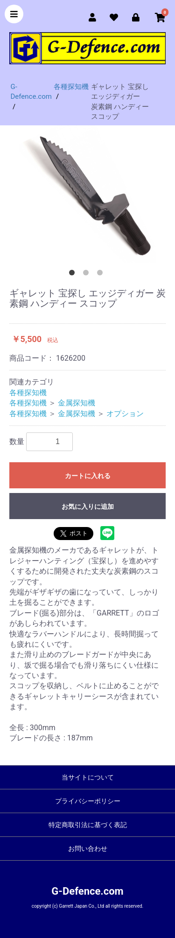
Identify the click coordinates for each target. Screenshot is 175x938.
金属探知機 (76, 402)
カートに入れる (88, 475)
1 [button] (73, 274)
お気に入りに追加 (88, 506)
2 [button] (87, 274)
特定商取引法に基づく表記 (88, 824)
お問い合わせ (87, 848)
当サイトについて (88, 777)
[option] (87, 194)
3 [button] (101, 274)
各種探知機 (28, 392)
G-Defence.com (87, 891)
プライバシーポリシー (87, 801)
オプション (125, 413)
